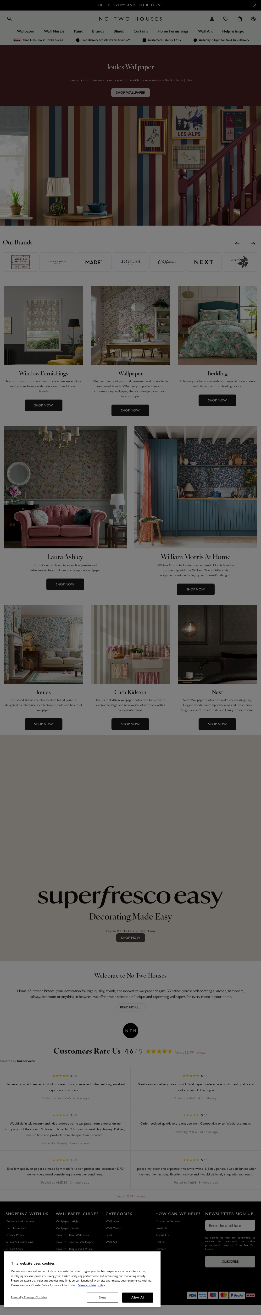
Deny (102, 1297)
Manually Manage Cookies (29, 1297)
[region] (82, 1279)
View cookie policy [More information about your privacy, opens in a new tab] (91, 1285)
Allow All (137, 1297)
